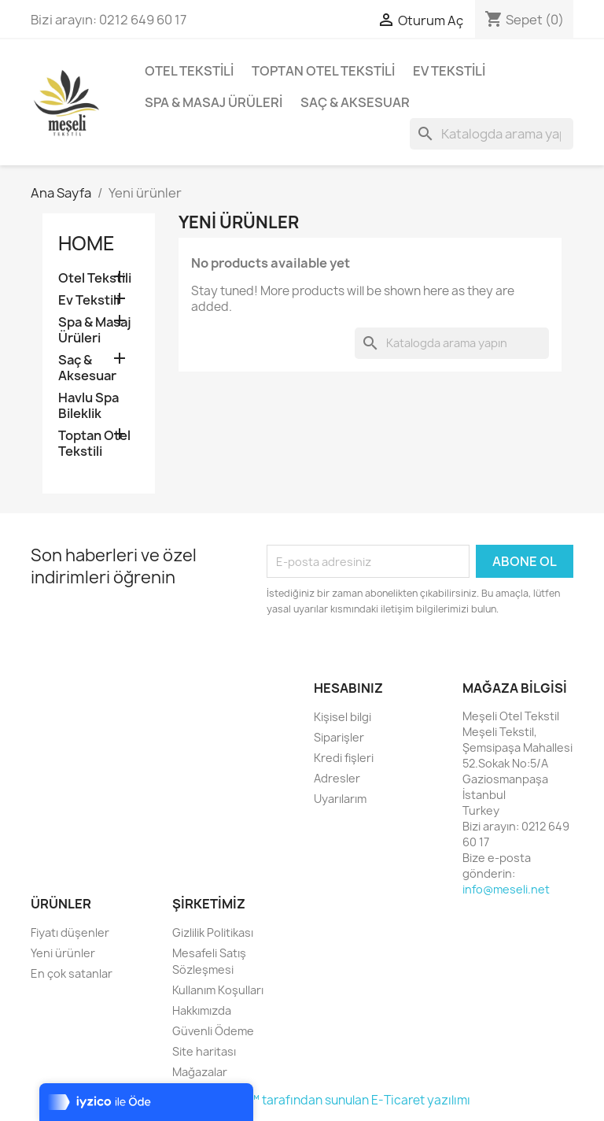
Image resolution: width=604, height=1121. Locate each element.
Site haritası (204, 1051)
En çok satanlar (71, 973)
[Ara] (491, 134)
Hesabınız (348, 688)
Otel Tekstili (189, 71)
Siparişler (339, 737)
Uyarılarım (340, 798)
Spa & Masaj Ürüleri (213, 102)
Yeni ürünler (63, 952)
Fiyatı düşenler (70, 932)
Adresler (337, 778)
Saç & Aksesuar (355, 102)
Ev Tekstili (449, 71)
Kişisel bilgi (342, 716)
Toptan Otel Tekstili (323, 71)
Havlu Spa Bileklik (88, 406)
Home (86, 243)
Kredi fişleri (344, 757)
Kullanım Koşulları (217, 989)
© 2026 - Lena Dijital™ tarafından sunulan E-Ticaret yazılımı (302, 1100)
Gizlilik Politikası (212, 932)
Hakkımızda (201, 1010)
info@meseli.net (506, 889)
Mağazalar (199, 1071)
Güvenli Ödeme (213, 1030)
